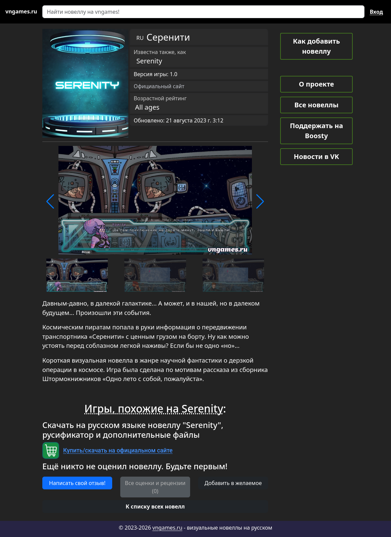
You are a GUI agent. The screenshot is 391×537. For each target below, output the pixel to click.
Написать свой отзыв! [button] (77, 483)
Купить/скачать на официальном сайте (118, 450)
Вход (376, 11)
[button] (50, 201)
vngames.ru (167, 527)
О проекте (316, 84)
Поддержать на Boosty (316, 130)
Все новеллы (316, 104)
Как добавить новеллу (316, 46)
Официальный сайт (159, 86)
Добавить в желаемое (233, 483)
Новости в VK (316, 156)
